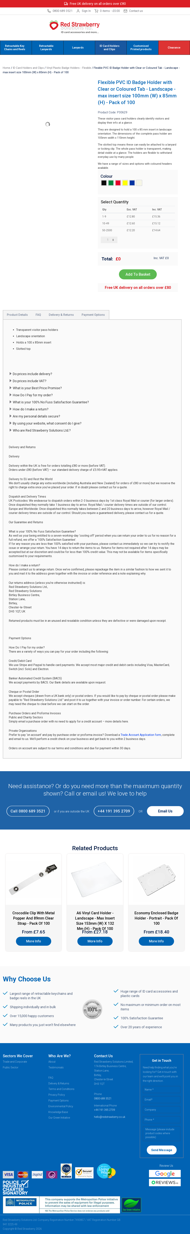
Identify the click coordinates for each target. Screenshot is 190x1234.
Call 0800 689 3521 (28, 811)
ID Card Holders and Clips (28, 68)
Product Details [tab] (17, 315)
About (51, 1061)
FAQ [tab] (38, 315)
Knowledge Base (58, 1112)
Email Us (165, 811)
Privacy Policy (56, 1094)
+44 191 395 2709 (114, 811)
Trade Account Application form (141, 735)
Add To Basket (137, 274)
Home (6, 68)
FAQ (50, 1077)
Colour (107, 176)
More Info (33, 941)
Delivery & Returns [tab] (61, 315)
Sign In (83, 11)
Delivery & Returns (58, 1083)
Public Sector (10, 1067)
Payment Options (58, 1100)
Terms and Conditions (61, 1089)
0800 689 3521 (60, 11)
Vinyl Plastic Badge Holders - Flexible (68, 68)
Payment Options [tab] (93, 315)
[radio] (104, 183)
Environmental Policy (60, 1106)
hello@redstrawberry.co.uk (109, 1116)
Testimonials (56, 1067)
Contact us (133, 11)
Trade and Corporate (15, 1061)
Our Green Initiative (59, 1117)
